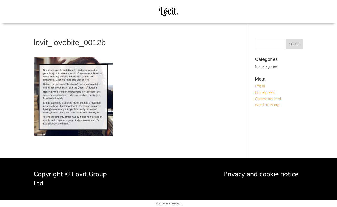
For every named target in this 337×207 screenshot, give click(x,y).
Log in (260, 86)
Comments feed (268, 99)
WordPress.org (267, 105)
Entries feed (265, 92)
